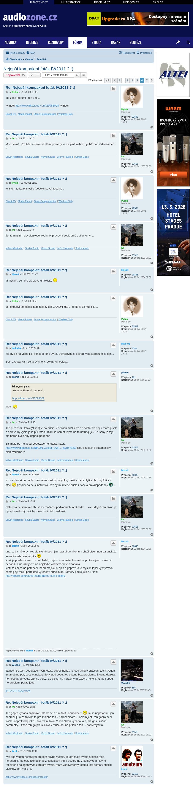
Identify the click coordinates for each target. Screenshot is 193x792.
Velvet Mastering (14, 156)
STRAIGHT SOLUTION (18, 690)
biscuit (124, 270)
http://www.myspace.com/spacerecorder (27, 777)
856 (134, 688)
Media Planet (25, 114)
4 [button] (132, 80)
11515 (135, 164)
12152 (135, 774)
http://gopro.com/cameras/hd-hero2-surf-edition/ (35, 575)
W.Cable (125, 683)
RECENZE (32, 42)
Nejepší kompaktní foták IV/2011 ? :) (38, 68)
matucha (125, 344)
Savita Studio (32, 156)
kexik (124, 769)
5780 (134, 348)
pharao (124, 372)
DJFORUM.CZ (102, 2)
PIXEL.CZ (158, 2)
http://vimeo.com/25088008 (28, 398)
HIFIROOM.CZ (131, 2)
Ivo (122, 156)
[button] (107, 80)
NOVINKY (11, 42)
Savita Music (82, 156)
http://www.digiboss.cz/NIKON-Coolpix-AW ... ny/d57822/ (41, 447)
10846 (135, 275)
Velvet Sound (48, 156)
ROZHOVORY (56, 42)
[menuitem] (30, 52)
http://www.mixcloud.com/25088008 (37, 105)
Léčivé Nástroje (65, 156)
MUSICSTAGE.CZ (71, 2)
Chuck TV (11, 114)
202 (134, 377)
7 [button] (147, 80)
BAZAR (115, 42)
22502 (135, 117)
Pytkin (124, 109)
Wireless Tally (65, 114)
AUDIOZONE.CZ (39, 2)
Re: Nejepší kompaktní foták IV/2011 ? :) (40, 88)
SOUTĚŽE (136, 42)
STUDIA (96, 42)
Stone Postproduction (45, 114)
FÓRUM (77, 42)
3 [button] (127, 80)
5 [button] (137, 80)
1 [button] (119, 80)
